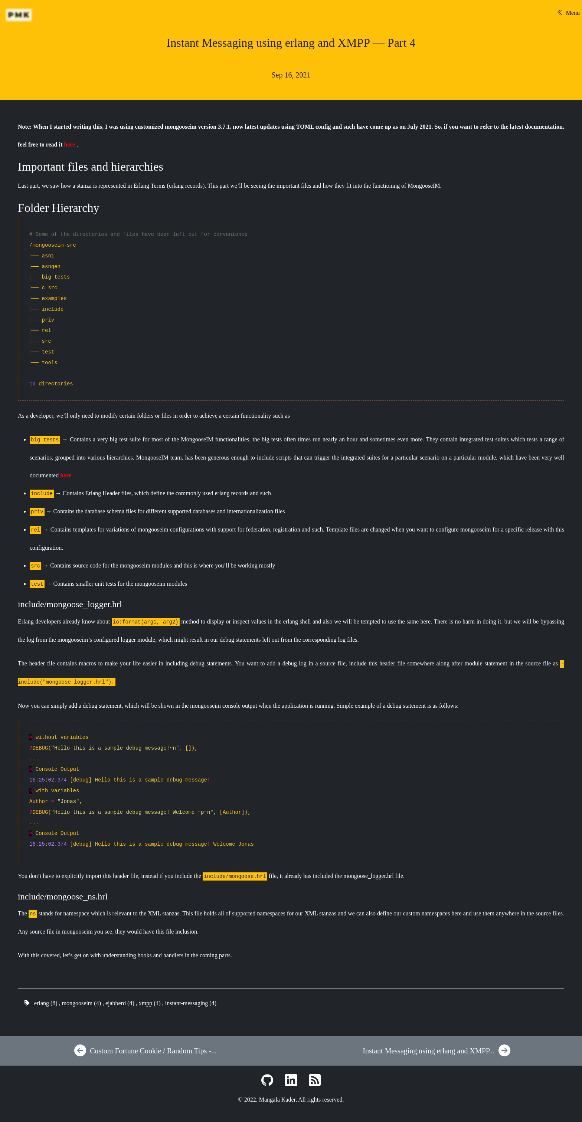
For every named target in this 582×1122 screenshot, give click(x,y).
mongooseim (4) (81, 1003)
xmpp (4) (150, 1003)
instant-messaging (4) (190, 1003)
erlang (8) (46, 1003)
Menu (568, 13)
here (69, 144)
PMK (19, 14)
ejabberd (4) (119, 1003)
